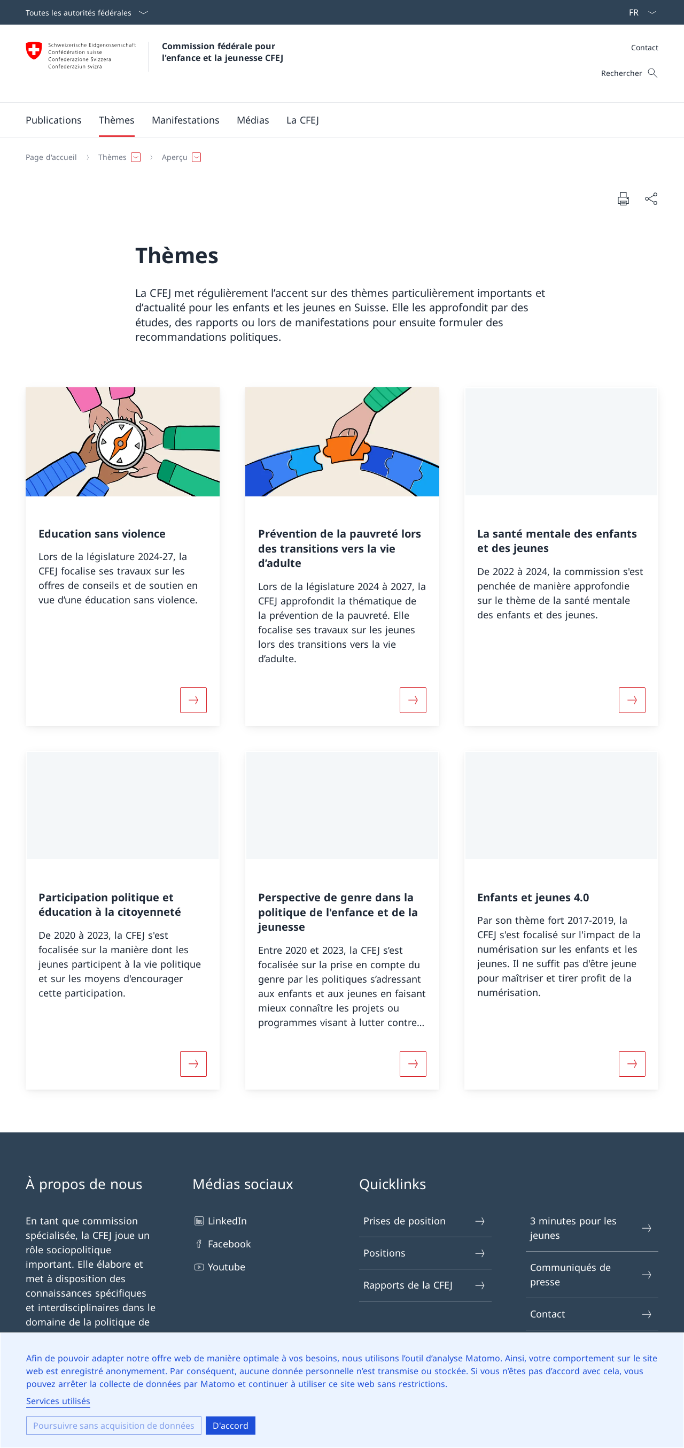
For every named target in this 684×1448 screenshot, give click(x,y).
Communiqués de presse (591, 1274)
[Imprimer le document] (623, 198)
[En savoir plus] (193, 699)
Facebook (221, 1244)
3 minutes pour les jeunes (591, 1228)
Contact (644, 47)
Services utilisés (58, 1401)
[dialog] (342, 1390)
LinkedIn (219, 1221)
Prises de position (424, 1221)
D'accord (230, 1425)
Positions (424, 1253)
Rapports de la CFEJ (424, 1285)
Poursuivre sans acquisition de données (114, 1425)
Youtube (218, 1267)
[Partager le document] (651, 199)
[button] (53, 120)
